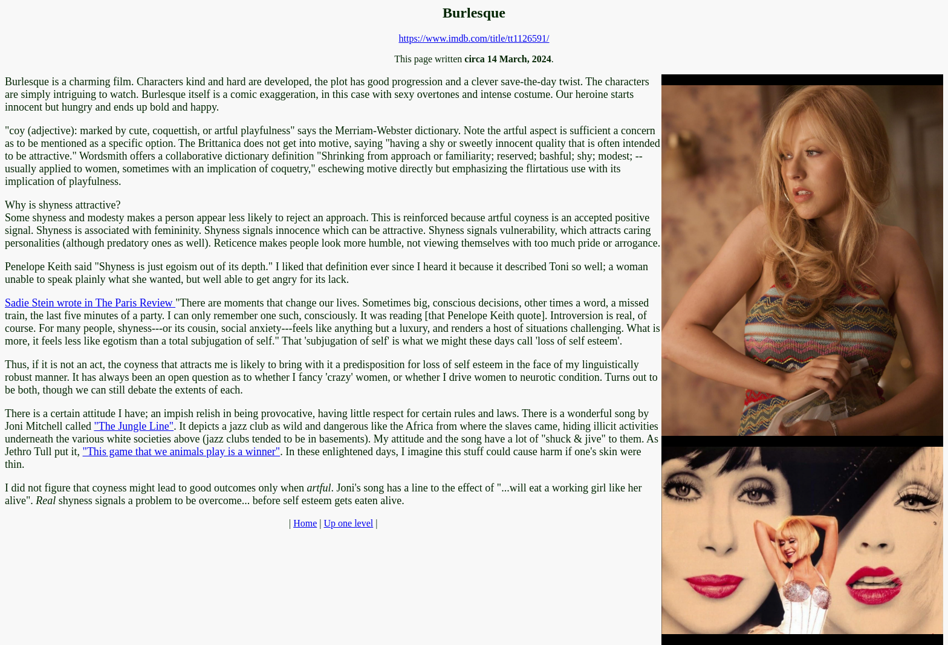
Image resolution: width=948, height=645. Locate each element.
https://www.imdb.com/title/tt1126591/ (473, 38)
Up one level (348, 523)
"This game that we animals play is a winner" (182, 452)
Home (305, 523)
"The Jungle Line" (134, 426)
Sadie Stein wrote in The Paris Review (90, 303)
